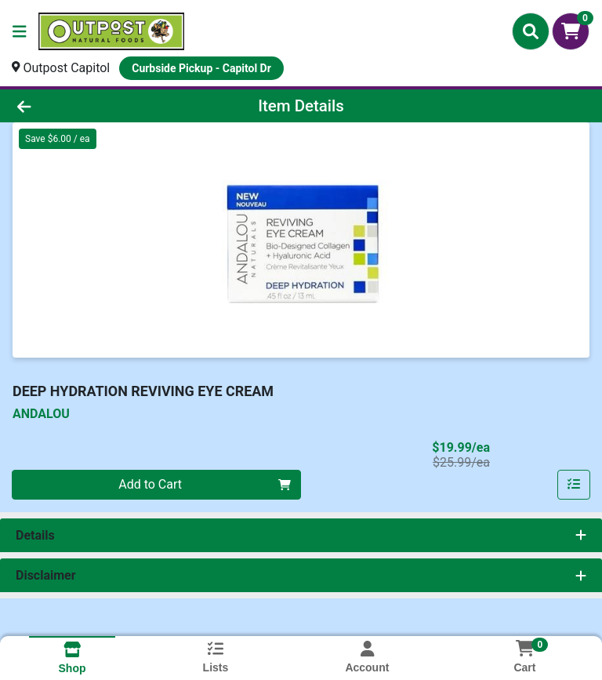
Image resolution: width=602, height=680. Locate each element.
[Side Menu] (20, 31)
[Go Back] (85, 106)
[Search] (531, 31)
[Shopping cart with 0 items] (570, 31)
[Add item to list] (573, 485)
